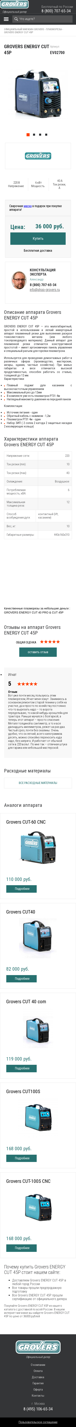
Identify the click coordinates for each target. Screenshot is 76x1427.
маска (28, 206)
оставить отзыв (38, 652)
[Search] (42, 19)
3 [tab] (41, 136)
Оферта (38, 1389)
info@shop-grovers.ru (45, 290)
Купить (38, 238)
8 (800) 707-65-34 (56, 11)
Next (74, 99)
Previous (2, 99)
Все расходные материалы (38, 783)
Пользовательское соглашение (38, 1422)
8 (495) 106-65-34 (38, 1409)
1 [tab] (29, 136)
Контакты (38, 1395)
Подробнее (22, 889)
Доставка (38, 1377)
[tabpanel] (38, 99)
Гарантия (38, 1383)
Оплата (38, 1371)
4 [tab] (47, 136)
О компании (38, 1365)
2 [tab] (35, 136)
